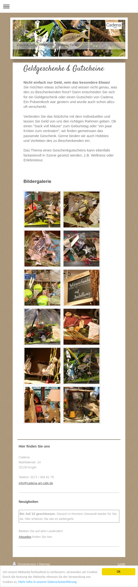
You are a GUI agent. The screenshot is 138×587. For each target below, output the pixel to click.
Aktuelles (25, 537)
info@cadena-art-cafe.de (36, 483)
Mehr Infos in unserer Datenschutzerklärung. (47, 582)
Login (121, 564)
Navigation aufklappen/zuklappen (69, 6)
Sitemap (44, 564)
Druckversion (25, 564)
